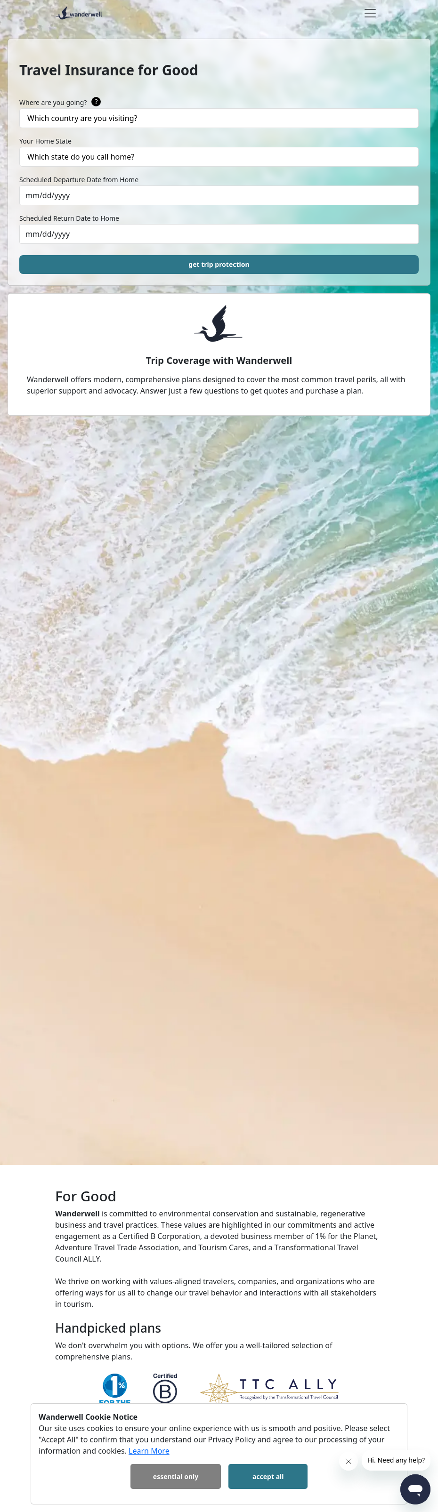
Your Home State (45, 141)
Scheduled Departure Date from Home (78, 179)
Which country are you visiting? (82, 118)
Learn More (149, 1451)
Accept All (268, 1476)
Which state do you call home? (80, 157)
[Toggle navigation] (370, 13)
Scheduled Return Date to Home (69, 218)
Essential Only (175, 1476)
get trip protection (218, 264)
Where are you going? (60, 102)
